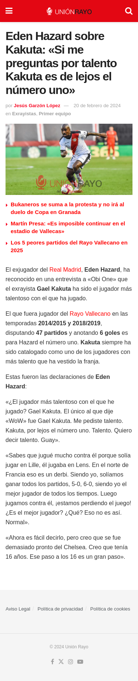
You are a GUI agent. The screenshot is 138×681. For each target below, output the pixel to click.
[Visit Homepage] (69, 11)
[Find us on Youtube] (80, 662)
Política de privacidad (60, 609)
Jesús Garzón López (37, 105)
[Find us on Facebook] (52, 662)
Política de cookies (110, 609)
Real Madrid (65, 270)
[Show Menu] (9, 11)
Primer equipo (55, 113)
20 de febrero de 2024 (97, 105)
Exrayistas (24, 113)
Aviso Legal (18, 609)
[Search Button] (128, 11)
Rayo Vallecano (90, 314)
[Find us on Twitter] (61, 662)
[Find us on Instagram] (70, 662)
